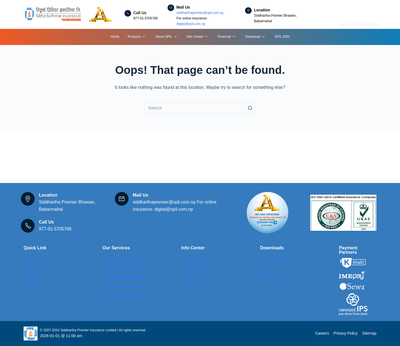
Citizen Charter (194, 276)
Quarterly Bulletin (196, 295)
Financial (226, 37)
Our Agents (191, 286)
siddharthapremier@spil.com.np (200, 13)
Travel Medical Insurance (124, 295)
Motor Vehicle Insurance (123, 267)
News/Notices (193, 267)
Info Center (197, 37)
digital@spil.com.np (190, 24)
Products (136, 37)
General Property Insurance (126, 257)
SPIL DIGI (282, 37)
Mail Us (183, 7)
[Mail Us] (171, 7)
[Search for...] (200, 108)
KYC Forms (270, 267)
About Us (32, 267)
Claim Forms (271, 276)
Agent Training (193, 257)
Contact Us (33, 276)
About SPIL (166, 37)
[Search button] (250, 108)
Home (115, 37)
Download (254, 37)
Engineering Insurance (121, 286)
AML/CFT (32, 286)
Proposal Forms (274, 257)
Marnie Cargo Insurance (123, 276)
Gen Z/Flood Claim (359, 24)
